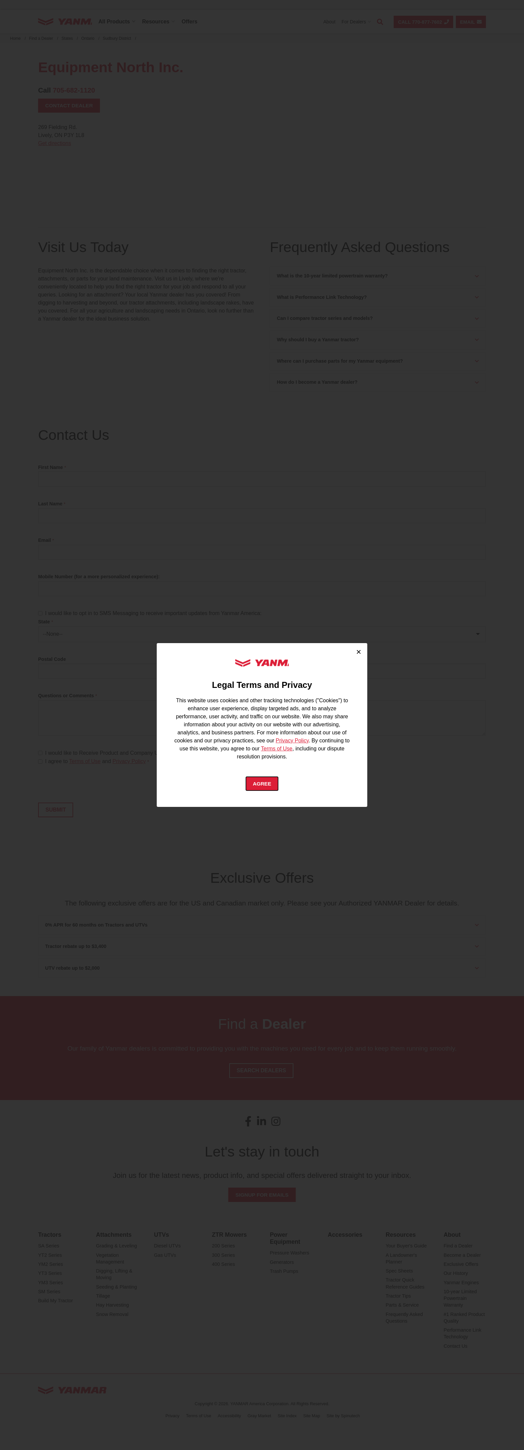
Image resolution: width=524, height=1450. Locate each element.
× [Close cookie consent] (358, 651)
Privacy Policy (292, 740)
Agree (262, 784)
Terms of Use (276, 748)
